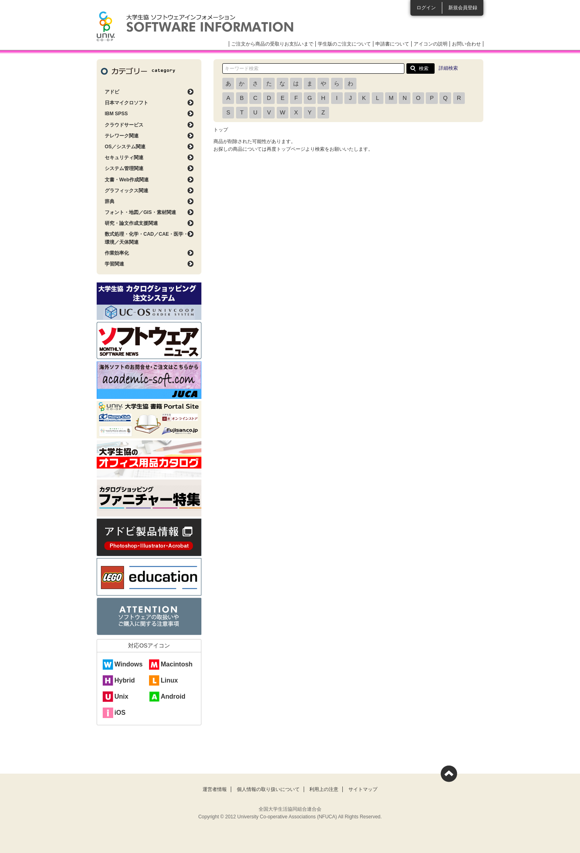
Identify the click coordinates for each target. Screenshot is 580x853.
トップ (220, 130)
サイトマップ (362, 789)
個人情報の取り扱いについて (268, 789)
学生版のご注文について (344, 44)
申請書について (392, 44)
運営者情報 (215, 789)
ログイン (426, 7)
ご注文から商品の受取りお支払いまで (272, 44)
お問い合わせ (466, 44)
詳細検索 (448, 68)
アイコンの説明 (430, 44)
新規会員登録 (462, 7)
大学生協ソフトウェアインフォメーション (195, 26)
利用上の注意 (323, 789)
